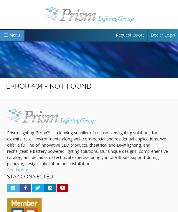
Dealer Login (163, 35)
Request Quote (130, 35)
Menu (12, 35)
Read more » (19, 170)
